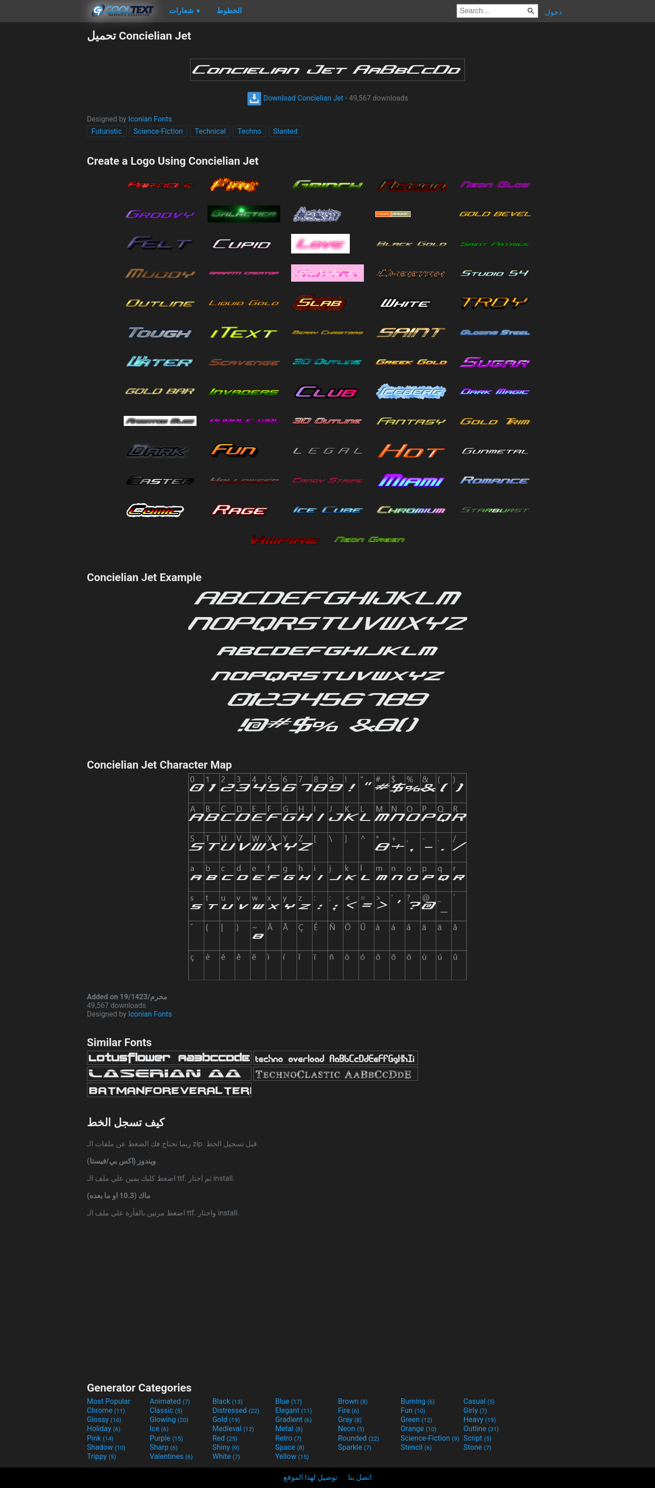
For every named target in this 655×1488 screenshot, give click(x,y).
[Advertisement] (43, 165)
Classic (166, 1410)
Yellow (292, 1456)
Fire (348, 1410)
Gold (226, 1419)
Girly (475, 1410)
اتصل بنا (360, 1477)
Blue (288, 1401)
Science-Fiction (158, 131)
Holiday (104, 1428)
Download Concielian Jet (295, 98)
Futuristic (106, 131)
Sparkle (354, 1447)
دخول (553, 12)
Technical (210, 131)
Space (289, 1447)
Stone (477, 1447)
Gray (350, 1419)
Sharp (164, 1447)
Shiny (225, 1447)
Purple (166, 1438)
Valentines (171, 1456)
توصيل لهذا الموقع (310, 1477)
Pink (100, 1438)
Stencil (416, 1447)
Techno (249, 131)
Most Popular (109, 1401)
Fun (413, 1410)
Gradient (293, 1419)
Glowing (169, 1419)
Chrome (106, 1410)
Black (227, 1401)
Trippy (101, 1456)
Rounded (358, 1438)
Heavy (480, 1419)
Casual (479, 1401)
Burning (418, 1401)
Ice (159, 1428)
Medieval (233, 1428)
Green (417, 1419)
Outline (481, 1428)
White (226, 1456)
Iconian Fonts (150, 119)
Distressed (235, 1410)
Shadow (106, 1447)
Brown (353, 1401)
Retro (288, 1438)
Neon (351, 1428)
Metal (289, 1428)
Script (478, 1438)
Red (224, 1438)
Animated (170, 1401)
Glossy (104, 1419)
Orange (419, 1428)
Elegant (293, 1410)
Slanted (285, 131)
